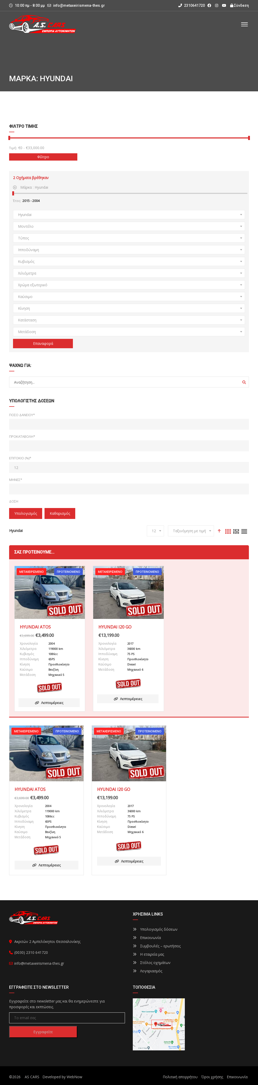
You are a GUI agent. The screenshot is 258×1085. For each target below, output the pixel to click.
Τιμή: (13, 147)
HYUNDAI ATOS (35, 627)
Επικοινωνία (147, 937)
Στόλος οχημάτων (152, 962)
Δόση (13, 501)
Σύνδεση (239, 5)
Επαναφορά (43, 343)
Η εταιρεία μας (148, 954)
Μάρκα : (30, 187)
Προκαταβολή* (22, 436)
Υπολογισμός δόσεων (155, 929)
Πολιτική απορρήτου (180, 1076)
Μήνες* (15, 479)
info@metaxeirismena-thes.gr (79, 5)
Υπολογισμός (25, 513)
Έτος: (17, 200)
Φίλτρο (43, 156)
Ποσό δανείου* (22, 415)
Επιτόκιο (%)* (20, 458)
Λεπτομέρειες (49, 702)
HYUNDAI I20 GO (114, 627)
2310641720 (191, 5)
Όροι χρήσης (212, 1076)
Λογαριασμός (147, 970)
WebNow (74, 1076)
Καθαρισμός (60, 513)
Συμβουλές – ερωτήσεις (157, 945)
